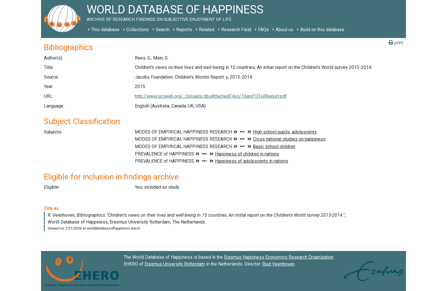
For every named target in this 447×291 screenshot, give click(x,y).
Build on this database (322, 29)
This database (105, 29)
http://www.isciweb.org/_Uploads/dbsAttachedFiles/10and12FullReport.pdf (211, 96)
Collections (137, 29)
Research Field (236, 29)
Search (162, 29)
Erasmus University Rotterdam (175, 264)
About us (284, 29)
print (396, 42)
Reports (184, 29)
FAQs (263, 29)
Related (206, 29)
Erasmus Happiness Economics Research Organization (279, 257)
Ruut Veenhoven (278, 264)
